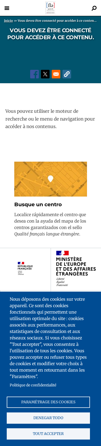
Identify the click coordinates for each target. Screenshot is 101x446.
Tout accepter (48, 434)
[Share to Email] (56, 74)
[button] (66, 74)
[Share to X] (45, 74)
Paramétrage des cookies (48, 402)
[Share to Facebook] (34, 74)
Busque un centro (38, 204)
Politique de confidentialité (33, 385)
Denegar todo (48, 418)
